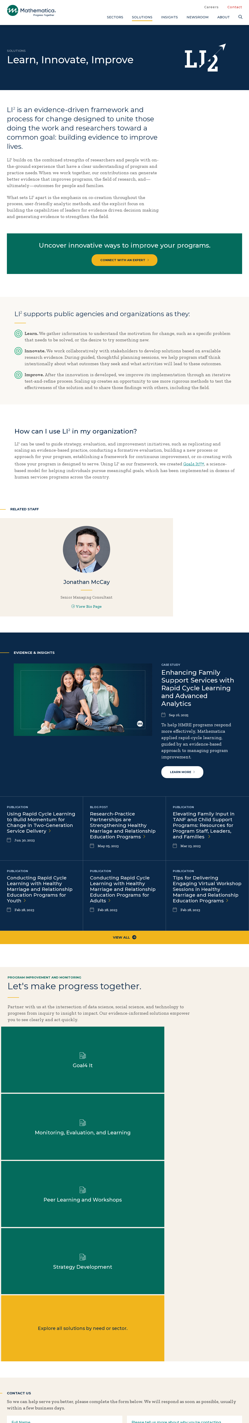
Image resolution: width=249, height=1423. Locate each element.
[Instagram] (38, 1395)
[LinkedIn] (29, 1395)
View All (124, 961)
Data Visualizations (219, 1362)
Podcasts (208, 1385)
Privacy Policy (198, 1409)
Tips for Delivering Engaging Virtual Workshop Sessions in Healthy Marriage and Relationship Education (203, 916)
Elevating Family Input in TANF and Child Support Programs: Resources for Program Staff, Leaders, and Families (205, 849)
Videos (205, 1393)
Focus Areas (138, 1355)
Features (207, 1378)
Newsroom (198, 17)
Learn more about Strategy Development (93, 1111)
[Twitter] (11, 1395)
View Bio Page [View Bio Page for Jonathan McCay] (41, 620)
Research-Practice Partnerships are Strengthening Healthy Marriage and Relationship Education (124, 849)
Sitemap (171, 1409)
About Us (136, 1347)
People (173, 1370)
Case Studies (211, 1355)
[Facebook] (20, 1395)
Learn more (183, 795)
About (223, 17)
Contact (234, 7)
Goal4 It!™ (194, 466)
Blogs (204, 1347)
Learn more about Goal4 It (155, 1043)
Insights (169, 17)
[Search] (240, 17)
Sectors (115, 17)
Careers (211, 7)
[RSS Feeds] (48, 1395)
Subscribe (27, 1377)
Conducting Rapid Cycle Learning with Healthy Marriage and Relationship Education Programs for (41, 913)
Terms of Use (230, 1409)
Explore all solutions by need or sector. (155, 1110)
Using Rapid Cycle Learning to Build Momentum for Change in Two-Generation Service (41, 849)
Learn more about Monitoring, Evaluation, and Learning (217, 1043)
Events (173, 1362)
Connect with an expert (124, 261)
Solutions (142, 17)
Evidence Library (216, 1370)
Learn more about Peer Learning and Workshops (31, 1111)
